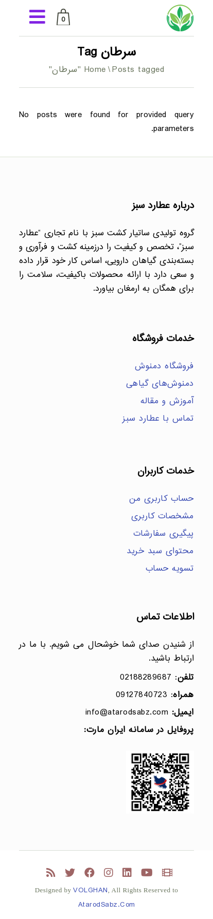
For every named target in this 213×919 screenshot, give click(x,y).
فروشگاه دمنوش (164, 366)
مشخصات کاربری (162, 516)
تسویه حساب (170, 568)
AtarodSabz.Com (106, 904)
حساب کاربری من (161, 499)
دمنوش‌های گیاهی (160, 384)
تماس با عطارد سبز (158, 418)
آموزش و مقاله (167, 401)
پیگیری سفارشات (163, 534)
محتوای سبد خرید (160, 551)
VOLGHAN (90, 890)
